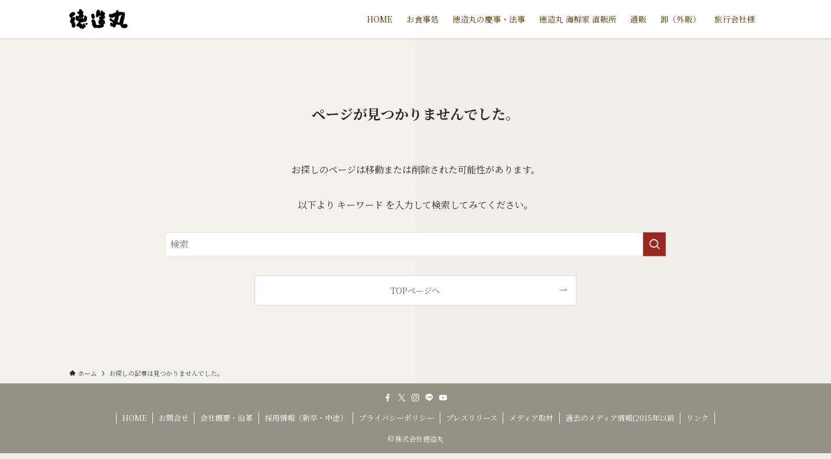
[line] (429, 398)
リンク (697, 417)
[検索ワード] (415, 244)
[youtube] (443, 398)
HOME (134, 417)
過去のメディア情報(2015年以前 (620, 417)
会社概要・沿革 (226, 417)
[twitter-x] (401, 398)
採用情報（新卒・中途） (306, 417)
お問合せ (174, 417)
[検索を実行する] (654, 244)
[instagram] (415, 398)
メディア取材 (531, 417)
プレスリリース (471, 417)
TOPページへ (415, 290)
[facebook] (388, 398)
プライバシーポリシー (396, 417)
